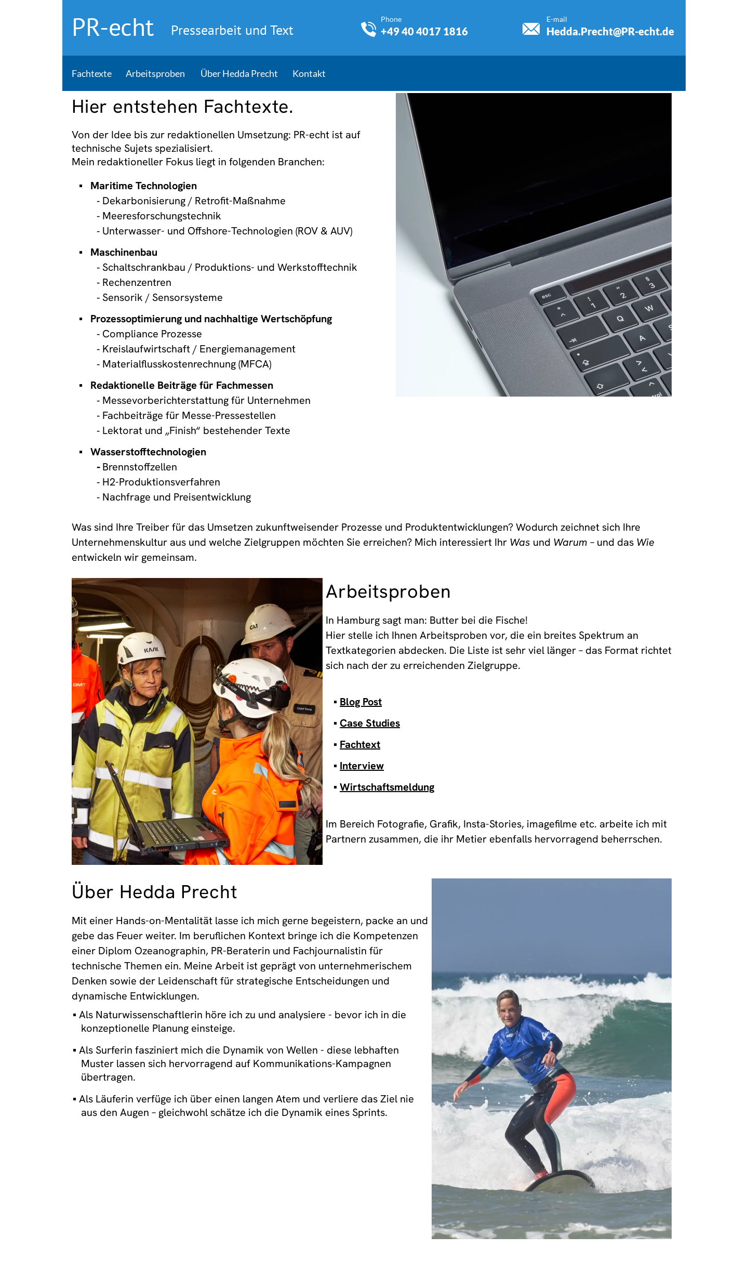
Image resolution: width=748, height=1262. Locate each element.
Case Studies (370, 723)
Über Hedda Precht (239, 73)
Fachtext (360, 744)
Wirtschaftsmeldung (387, 787)
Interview (362, 765)
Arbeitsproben (155, 73)
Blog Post (361, 701)
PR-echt (116, 26)
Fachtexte (92, 73)
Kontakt (309, 73)
